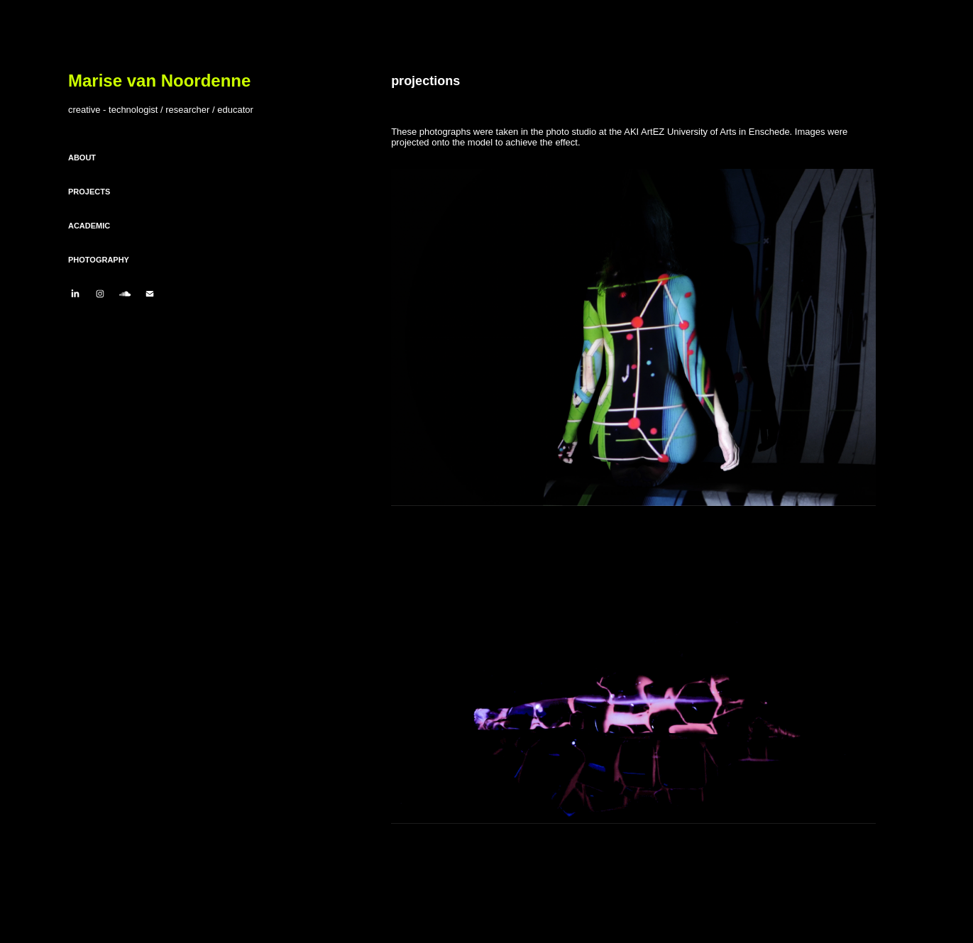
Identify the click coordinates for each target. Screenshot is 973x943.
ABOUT (82, 157)
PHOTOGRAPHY (98, 259)
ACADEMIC (89, 225)
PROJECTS (89, 191)
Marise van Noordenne (159, 80)
